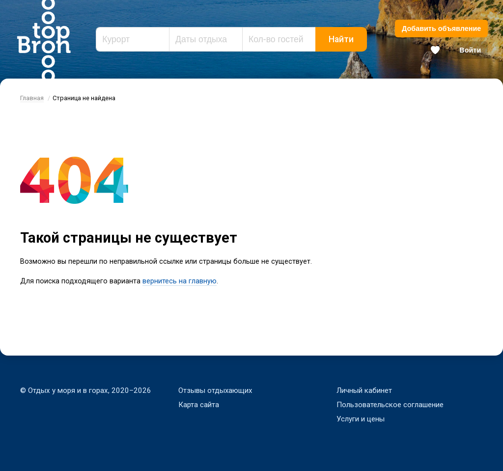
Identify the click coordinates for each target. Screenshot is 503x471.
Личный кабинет (364, 390)
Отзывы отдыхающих (215, 390)
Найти (341, 39)
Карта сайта (198, 404)
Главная (32, 98)
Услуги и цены (360, 419)
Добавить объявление (441, 28)
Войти (470, 50)
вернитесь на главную (179, 281)
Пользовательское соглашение (390, 404)
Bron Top (43, 39)
